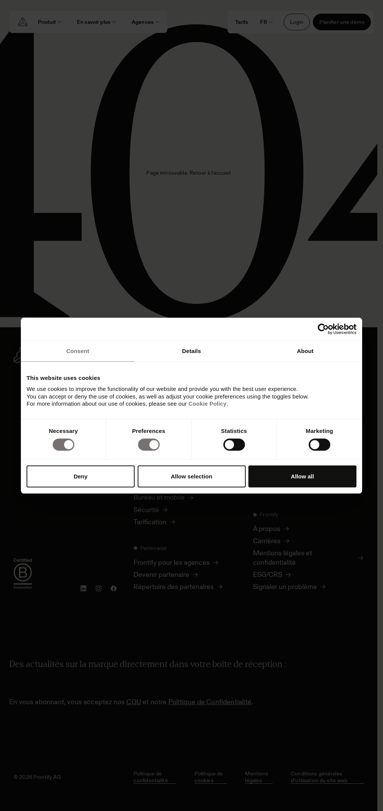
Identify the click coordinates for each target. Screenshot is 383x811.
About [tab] (305, 350)
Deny (81, 476)
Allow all (302, 476)
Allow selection (191, 476)
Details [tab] (191, 350)
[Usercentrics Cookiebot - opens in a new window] (323, 328)
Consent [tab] (77, 350)
